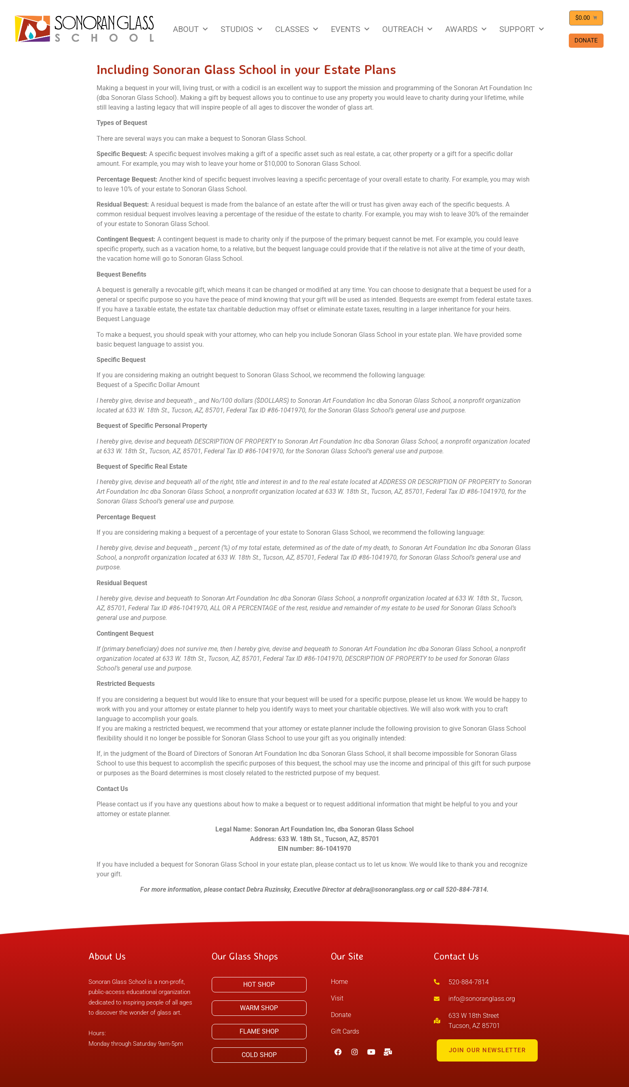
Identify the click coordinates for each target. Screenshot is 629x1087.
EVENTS (350, 29)
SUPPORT (521, 29)
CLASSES (296, 29)
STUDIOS (241, 29)
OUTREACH (407, 29)
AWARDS (465, 29)
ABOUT (190, 29)
